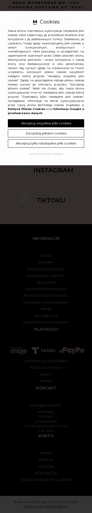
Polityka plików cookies (46, 154)
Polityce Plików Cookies (26, 109)
